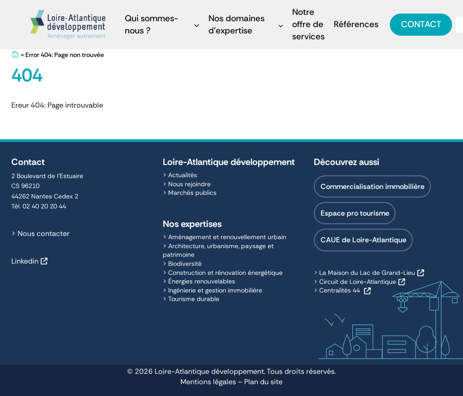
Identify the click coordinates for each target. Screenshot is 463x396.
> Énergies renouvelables (199, 281)
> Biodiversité (182, 263)
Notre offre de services (308, 24)
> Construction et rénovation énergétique (223, 273)
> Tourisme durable (191, 299)
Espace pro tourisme (355, 213)
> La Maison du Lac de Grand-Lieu (364, 273)
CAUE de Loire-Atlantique (363, 240)
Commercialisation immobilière (373, 186)
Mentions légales (208, 382)
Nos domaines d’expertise (236, 24)
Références (356, 24)
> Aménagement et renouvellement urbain (224, 237)
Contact (421, 24)
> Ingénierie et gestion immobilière (212, 290)
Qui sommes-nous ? (151, 24)
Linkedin (24, 261)
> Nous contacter (40, 233)
